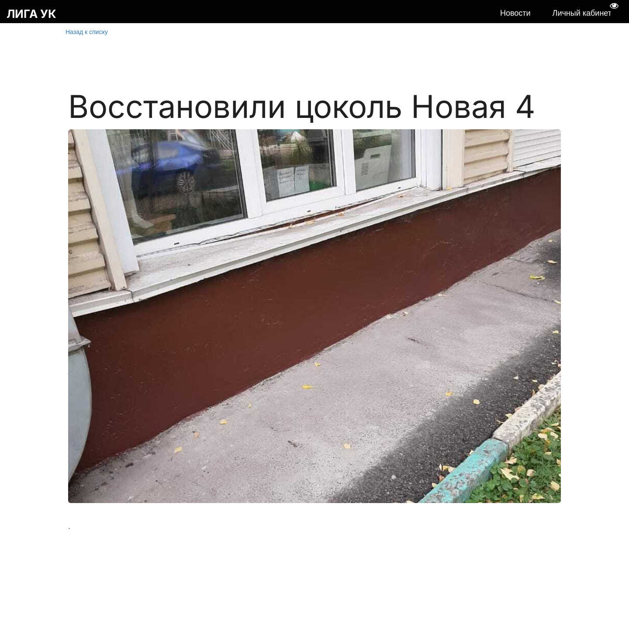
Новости (515, 13)
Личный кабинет (582, 13)
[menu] (345, 13)
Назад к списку (87, 31)
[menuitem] (515, 13)
